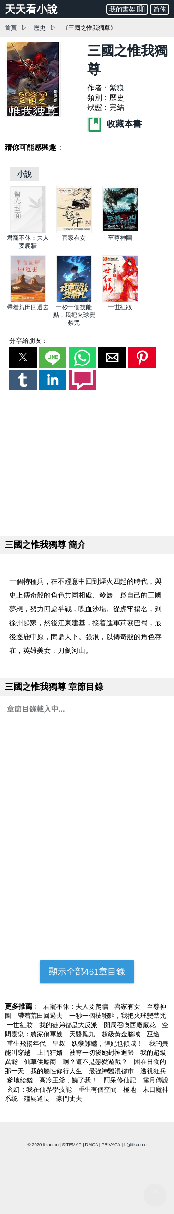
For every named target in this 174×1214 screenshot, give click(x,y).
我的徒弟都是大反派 (69, 1025)
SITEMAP (72, 1144)
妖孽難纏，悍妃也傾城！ (108, 1043)
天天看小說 (31, 9)
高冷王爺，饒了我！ (69, 1080)
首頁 (11, 27)
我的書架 (127, 8)
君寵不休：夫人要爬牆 (76, 1006)
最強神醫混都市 (112, 1071)
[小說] (24, 174)
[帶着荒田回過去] (28, 300)
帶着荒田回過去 (28, 307)
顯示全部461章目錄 (87, 971)
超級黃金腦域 (122, 1034)
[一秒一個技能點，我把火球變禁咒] (74, 300)
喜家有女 (74, 237)
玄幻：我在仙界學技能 (40, 1089)
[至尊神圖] (120, 230)
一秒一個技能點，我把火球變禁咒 (74, 315)
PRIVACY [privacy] (111, 1144)
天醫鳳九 (83, 1034)
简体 (159, 9)
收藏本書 (114, 124)
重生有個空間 (98, 1089)
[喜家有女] (74, 230)
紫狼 (116, 88)
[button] (23, 357)
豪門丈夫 (69, 1098)
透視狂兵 (153, 1071)
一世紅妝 (120, 307)
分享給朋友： (28, 340)
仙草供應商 (41, 1061)
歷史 (40, 27)
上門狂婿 (51, 1052)
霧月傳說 (155, 1080)
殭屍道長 (38, 1098)
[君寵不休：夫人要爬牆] (28, 230)
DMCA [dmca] (91, 1144)
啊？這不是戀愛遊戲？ (96, 1061)
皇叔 (59, 1043)
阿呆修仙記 (121, 1080)
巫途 (153, 1034)
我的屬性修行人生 (57, 1071)
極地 (130, 1089)
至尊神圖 (120, 237)
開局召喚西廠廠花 (130, 1025)
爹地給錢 (21, 1080)
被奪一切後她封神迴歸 (102, 1052)
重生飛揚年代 (27, 1043)
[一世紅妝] (120, 300)
